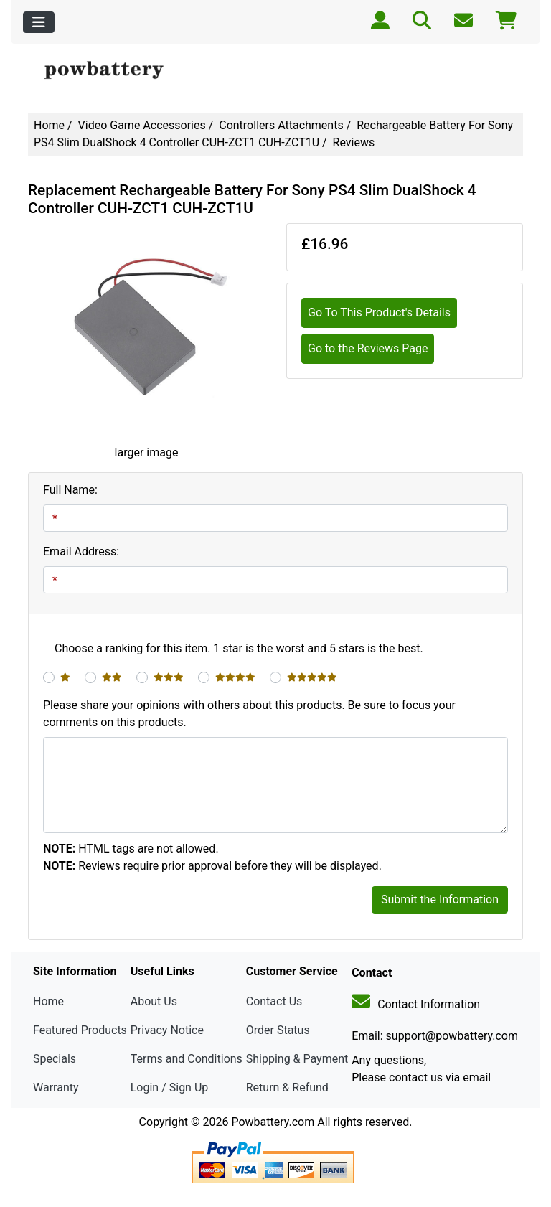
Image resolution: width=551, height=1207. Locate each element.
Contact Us (274, 1001)
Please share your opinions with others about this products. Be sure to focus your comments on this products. (249, 713)
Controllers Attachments (281, 125)
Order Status (278, 1030)
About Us (154, 1001)
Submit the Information (440, 899)
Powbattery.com (272, 1122)
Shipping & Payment (297, 1059)
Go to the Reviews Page (368, 348)
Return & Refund (287, 1087)
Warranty (56, 1087)
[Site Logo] (110, 71)
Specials (54, 1059)
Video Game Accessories (142, 125)
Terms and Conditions (186, 1059)
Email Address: (81, 551)
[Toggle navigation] (39, 22)
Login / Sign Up (170, 1087)
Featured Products (80, 1030)
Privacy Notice (167, 1030)
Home (49, 125)
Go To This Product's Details (379, 312)
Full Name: (70, 490)
